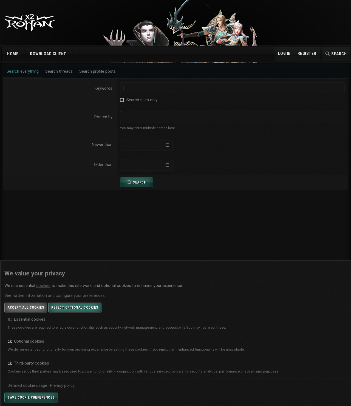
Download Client (48, 53)
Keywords (104, 93)
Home (12, 53)
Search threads (60, 76)
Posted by (104, 121)
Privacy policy (62, 385)
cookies (43, 285)
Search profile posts (98, 76)
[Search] (336, 54)
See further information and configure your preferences (54, 295)
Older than (104, 169)
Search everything (24, 76)
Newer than (102, 149)
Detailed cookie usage (27, 385)
